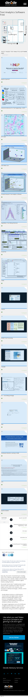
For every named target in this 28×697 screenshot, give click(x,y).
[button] (4, 554)
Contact (16, 680)
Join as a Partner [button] (14, 637)
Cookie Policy (17, 678)
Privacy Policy (6, 682)
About (4, 678)
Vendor (16, 682)
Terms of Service (7, 680)
